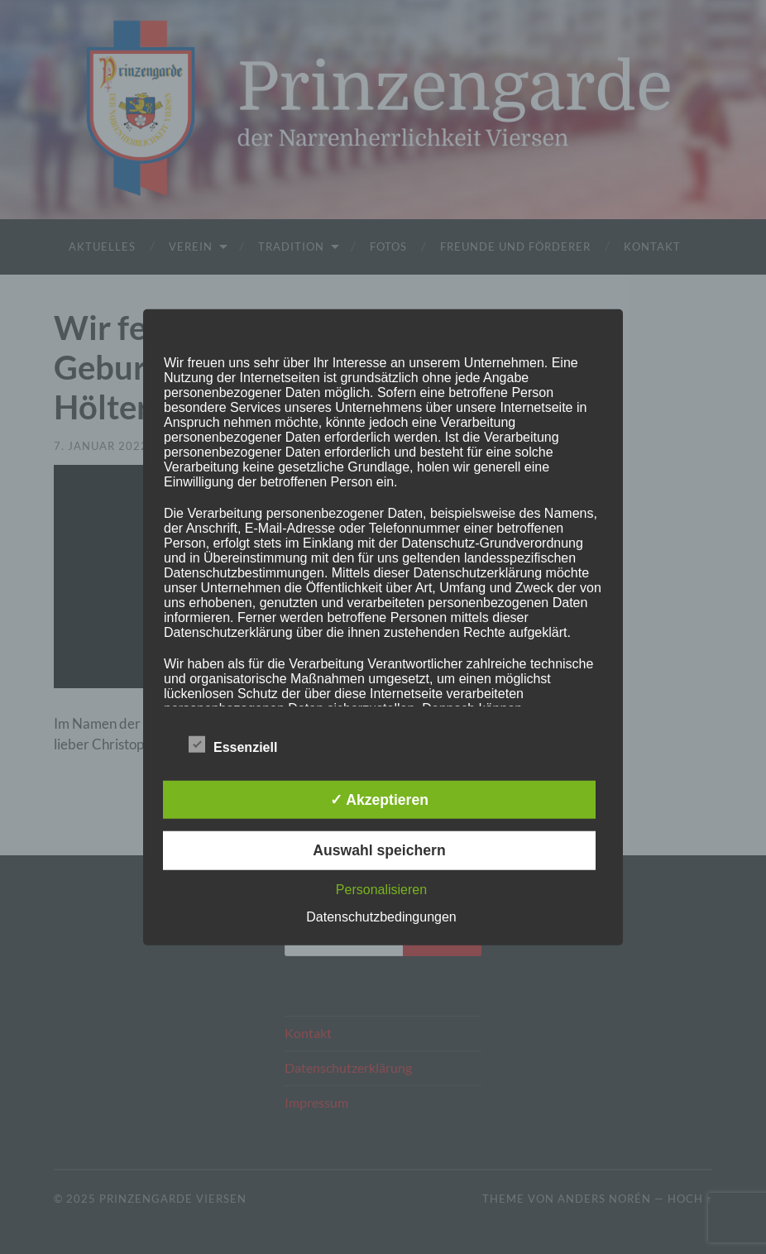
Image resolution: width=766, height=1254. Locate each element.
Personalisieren (381, 889)
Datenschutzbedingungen (381, 916)
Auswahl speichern (379, 850)
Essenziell (233, 745)
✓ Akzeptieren (379, 800)
